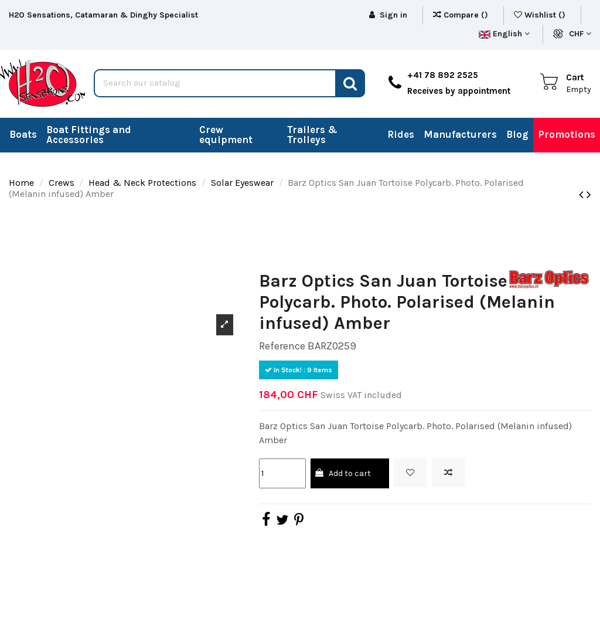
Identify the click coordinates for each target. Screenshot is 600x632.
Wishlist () (541, 15)
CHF (580, 34)
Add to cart (342, 473)
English (504, 34)
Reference (282, 346)
